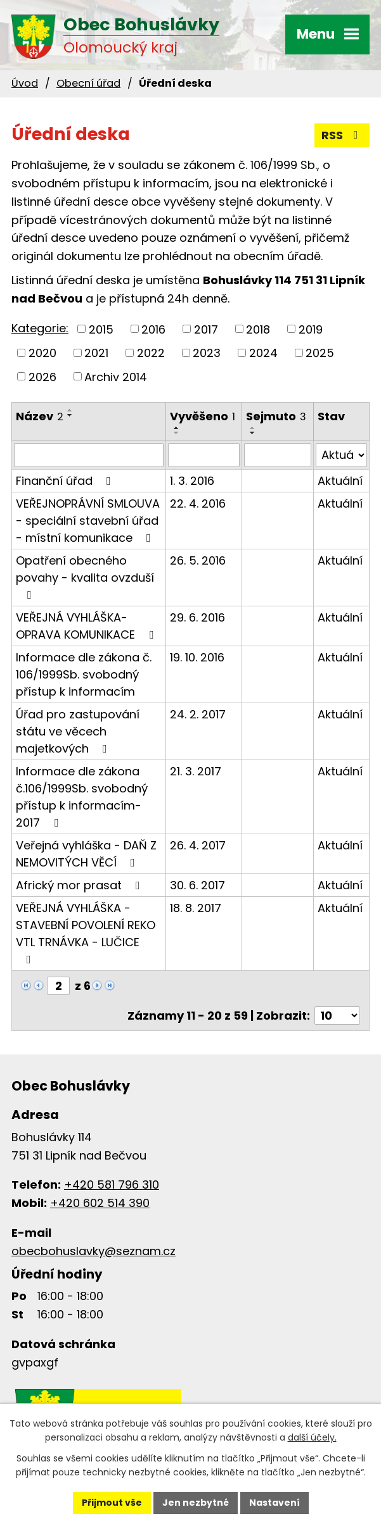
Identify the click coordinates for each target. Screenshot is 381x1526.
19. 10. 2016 (197, 657)
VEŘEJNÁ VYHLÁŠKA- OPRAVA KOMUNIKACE (87, 626)
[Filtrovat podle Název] (89, 455)
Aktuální (340, 481)
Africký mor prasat (80, 885)
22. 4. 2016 (198, 503)
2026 (42, 376)
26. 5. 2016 (198, 560)
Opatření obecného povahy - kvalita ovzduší (85, 577)
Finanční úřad (66, 481)
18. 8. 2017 (195, 908)
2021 (96, 353)
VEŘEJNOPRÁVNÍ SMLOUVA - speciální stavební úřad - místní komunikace (88, 521)
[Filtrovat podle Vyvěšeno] (204, 455)
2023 (207, 353)
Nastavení (274, 1502)
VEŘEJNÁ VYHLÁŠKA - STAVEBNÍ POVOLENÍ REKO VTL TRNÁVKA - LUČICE (85, 932)
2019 (311, 329)
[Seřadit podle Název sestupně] (70, 415)
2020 (42, 353)
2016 (153, 329)
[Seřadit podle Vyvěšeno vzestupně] (177, 427)
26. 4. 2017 (198, 845)
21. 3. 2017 (195, 771)
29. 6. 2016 (197, 617)
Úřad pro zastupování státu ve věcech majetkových (77, 731)
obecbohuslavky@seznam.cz (93, 1251)
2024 (263, 353)
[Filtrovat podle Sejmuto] (277, 455)
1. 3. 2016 (192, 481)
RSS (342, 135)
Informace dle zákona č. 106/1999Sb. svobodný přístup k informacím (84, 674)
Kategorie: (39, 328)
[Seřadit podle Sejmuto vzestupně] (253, 427)
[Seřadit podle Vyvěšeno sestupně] (177, 432)
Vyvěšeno (202, 416)
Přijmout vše (112, 1502)
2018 (258, 329)
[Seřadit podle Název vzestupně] (70, 410)
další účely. (312, 1438)
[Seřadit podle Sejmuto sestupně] (253, 432)
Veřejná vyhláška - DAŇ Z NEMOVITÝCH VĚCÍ (86, 853)
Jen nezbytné (195, 1502)
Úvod (24, 83)
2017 (206, 329)
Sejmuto (276, 416)
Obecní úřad (88, 83)
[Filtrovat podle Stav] (341, 455)
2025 (320, 353)
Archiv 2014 (115, 376)
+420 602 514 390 (100, 1203)
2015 (101, 329)
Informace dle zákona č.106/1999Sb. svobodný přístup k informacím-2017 (82, 796)
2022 (151, 353)
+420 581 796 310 (111, 1184)
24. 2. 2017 (198, 714)
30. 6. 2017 (197, 885)
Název (39, 416)
